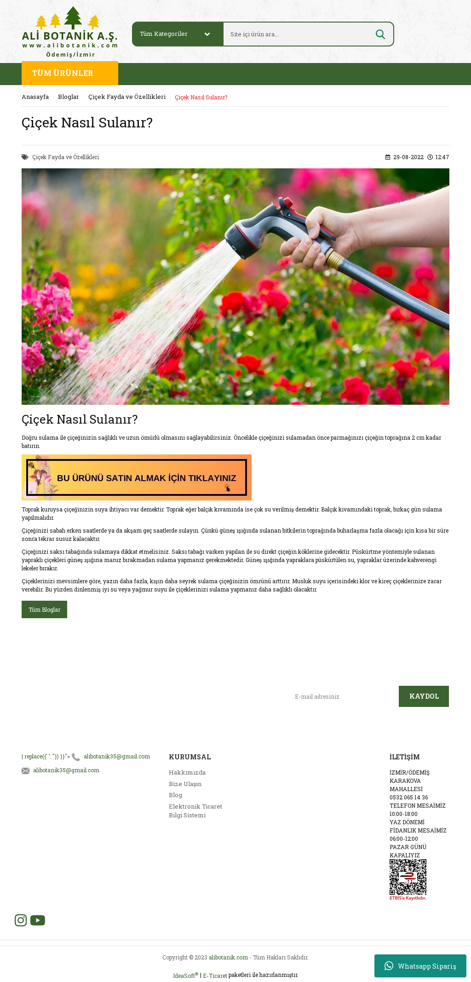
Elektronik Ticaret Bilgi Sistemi (195, 811)
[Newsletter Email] (343, 696)
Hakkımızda (187, 772)
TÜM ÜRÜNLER (62, 73)
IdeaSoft (185, 975)
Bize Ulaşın (185, 784)
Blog (175, 795)
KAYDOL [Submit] (424, 696)
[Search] (297, 34)
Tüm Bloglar (44, 609)
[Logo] (70, 31)
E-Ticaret (215, 975)
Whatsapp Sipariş (420, 966)
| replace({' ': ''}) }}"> (86, 756)
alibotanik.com (228, 957)
